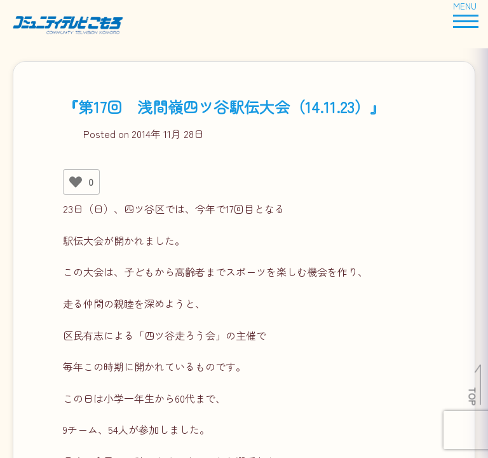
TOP (473, 396)
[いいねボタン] (75, 181)
